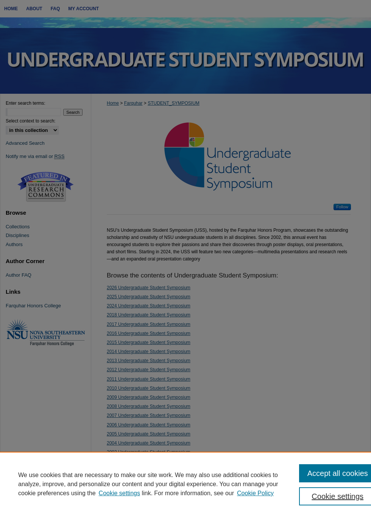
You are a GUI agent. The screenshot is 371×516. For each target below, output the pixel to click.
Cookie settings (119, 493)
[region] (185, 484)
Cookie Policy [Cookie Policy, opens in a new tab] (255, 493)
